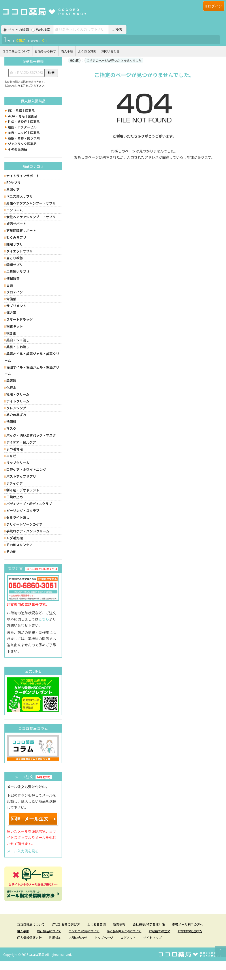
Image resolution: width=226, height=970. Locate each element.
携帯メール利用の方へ (187, 924)
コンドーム (13, 210)
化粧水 (10, 387)
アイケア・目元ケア (20, 442)
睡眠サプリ (13, 244)
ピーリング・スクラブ (22, 510)
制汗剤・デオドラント (22, 490)
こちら (43, 619)
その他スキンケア (18, 544)
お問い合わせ (110, 51)
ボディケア (13, 483)
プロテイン (13, 292)
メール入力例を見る (23, 850)
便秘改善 (12, 278)
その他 (10, 551)
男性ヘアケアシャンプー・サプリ (30, 203)
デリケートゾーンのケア (23, 524)
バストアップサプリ (20, 476)
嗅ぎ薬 (10, 333)
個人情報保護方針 (29, 937)
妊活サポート (15, 223)
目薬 (8, 285)
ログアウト (128, 937)
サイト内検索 (16, 29)
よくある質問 (87, 51)
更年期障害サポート (20, 230)
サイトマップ (152, 937)
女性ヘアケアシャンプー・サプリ (30, 216)
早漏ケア (12, 189)
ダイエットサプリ (18, 251)
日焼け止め (13, 496)
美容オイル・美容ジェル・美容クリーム (31, 357)
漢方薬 (10, 312)
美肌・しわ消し (17, 346)
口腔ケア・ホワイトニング (25, 469)
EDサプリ (12, 182)
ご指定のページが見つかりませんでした (114, 60)
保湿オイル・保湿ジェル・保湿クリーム (31, 370)
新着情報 (119, 924)
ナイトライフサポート (22, 175)
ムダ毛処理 (13, 538)
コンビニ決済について (84, 931)
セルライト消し (17, 517)
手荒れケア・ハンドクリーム (26, 531)
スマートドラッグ (18, 319)
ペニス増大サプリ (18, 196)
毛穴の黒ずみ (15, 414)
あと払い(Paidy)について (124, 931)
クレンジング (15, 408)
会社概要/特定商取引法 (149, 924)
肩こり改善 (13, 258)
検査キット (13, 326)
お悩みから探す (45, 51)
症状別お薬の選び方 (66, 924)
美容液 (10, 380)
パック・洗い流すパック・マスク (30, 435)
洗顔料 (10, 421)
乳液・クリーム (16, 394)
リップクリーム (16, 462)
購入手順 (67, 51)
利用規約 (55, 937)
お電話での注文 (159, 931)
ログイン (213, 6)
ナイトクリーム (16, 401)
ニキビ (10, 455)
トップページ (103, 937)
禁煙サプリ (13, 264)
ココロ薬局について (16, 51)
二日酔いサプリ (17, 271)
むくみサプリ (15, 237)
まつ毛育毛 (13, 449)
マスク (10, 428)
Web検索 (40, 29)
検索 (118, 29)
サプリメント (15, 305)
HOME (74, 60)
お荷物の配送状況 (190, 931)
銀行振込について (49, 931)
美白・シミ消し (17, 340)
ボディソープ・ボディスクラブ (28, 503)
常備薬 (10, 299)
